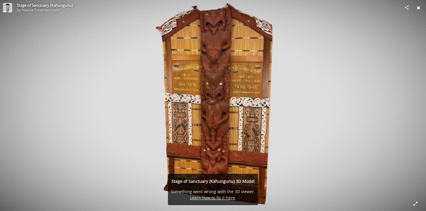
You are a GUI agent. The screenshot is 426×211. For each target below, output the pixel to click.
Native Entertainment (41, 10)
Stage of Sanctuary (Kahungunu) (45, 5)
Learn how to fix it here (212, 197)
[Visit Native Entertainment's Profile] (7, 7)
